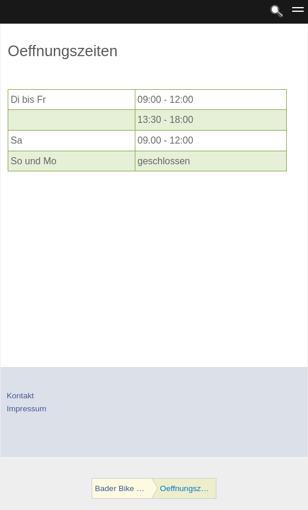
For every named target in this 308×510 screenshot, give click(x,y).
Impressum (26, 408)
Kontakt (20, 395)
